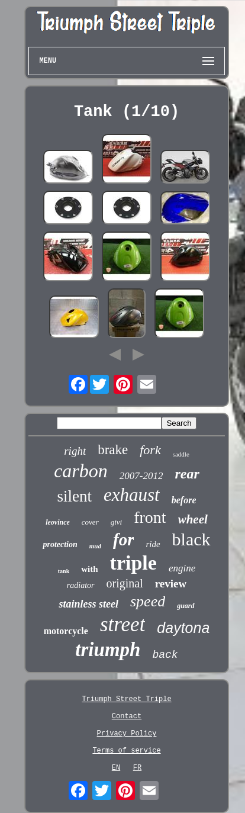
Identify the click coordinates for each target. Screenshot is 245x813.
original (125, 583)
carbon (81, 470)
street (122, 624)
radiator (81, 585)
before (184, 500)
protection (60, 544)
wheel (193, 519)
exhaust (132, 494)
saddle (181, 454)
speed (147, 601)
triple (133, 563)
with (89, 569)
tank (63, 571)
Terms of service (126, 751)
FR (137, 768)
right (75, 451)
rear (187, 473)
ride (153, 544)
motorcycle (66, 631)
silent (74, 496)
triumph (107, 649)
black (191, 539)
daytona (183, 627)
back (165, 655)
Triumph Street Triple (126, 699)
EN (116, 768)
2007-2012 (141, 475)
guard (185, 606)
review (170, 583)
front (150, 517)
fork (150, 449)
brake (113, 449)
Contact (126, 716)
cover (90, 522)
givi (116, 522)
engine (182, 568)
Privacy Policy (127, 734)
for (123, 539)
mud (95, 546)
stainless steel (88, 604)
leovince (58, 522)
